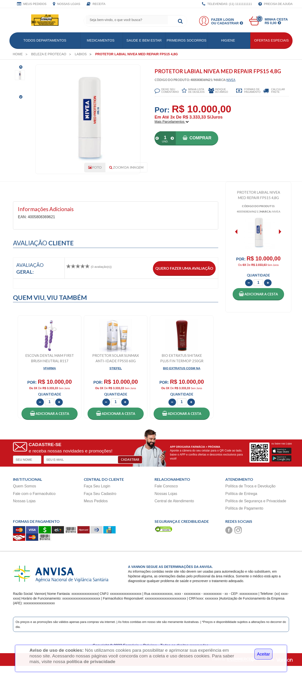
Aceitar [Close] (263, 654)
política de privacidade (91, 661)
